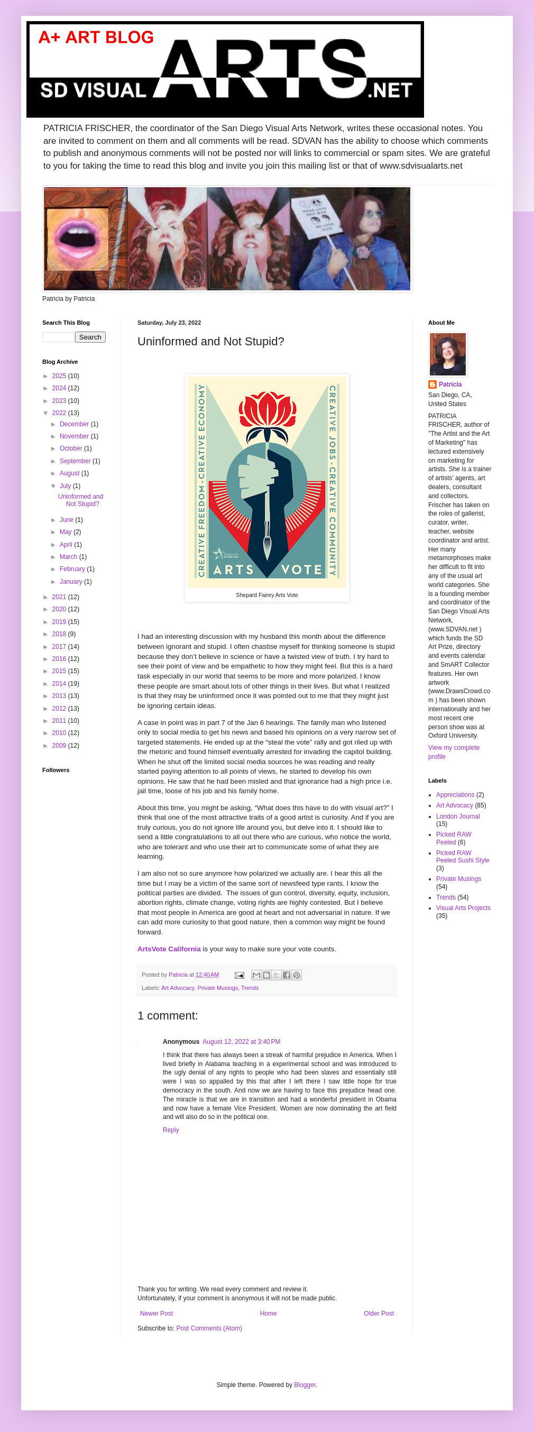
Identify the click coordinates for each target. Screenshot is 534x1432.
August (70, 473)
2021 (60, 597)
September (76, 461)
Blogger (305, 1385)
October (72, 448)
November (75, 436)
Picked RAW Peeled (454, 838)
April (67, 544)
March (69, 557)
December (75, 424)
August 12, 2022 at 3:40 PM (241, 1041)
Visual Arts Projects (463, 908)
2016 (60, 659)
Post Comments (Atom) (209, 1328)
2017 (60, 646)
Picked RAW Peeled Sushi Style (463, 856)
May (66, 532)
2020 (60, 609)
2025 (60, 376)
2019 (60, 622)
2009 (60, 745)
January (72, 581)
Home (268, 1313)
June (67, 520)
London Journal (458, 816)
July (66, 486)
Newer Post (156, 1313)
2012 (60, 708)
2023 (60, 401)
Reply (171, 1130)
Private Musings (217, 988)
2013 (60, 696)
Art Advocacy (177, 988)
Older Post (379, 1313)
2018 (60, 634)
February (73, 569)
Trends (250, 988)
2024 (60, 388)
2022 (60, 413)
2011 (60, 720)
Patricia (450, 384)
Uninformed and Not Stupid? (80, 500)
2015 (60, 671)
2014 (60, 683)
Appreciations (455, 794)
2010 (60, 733)
